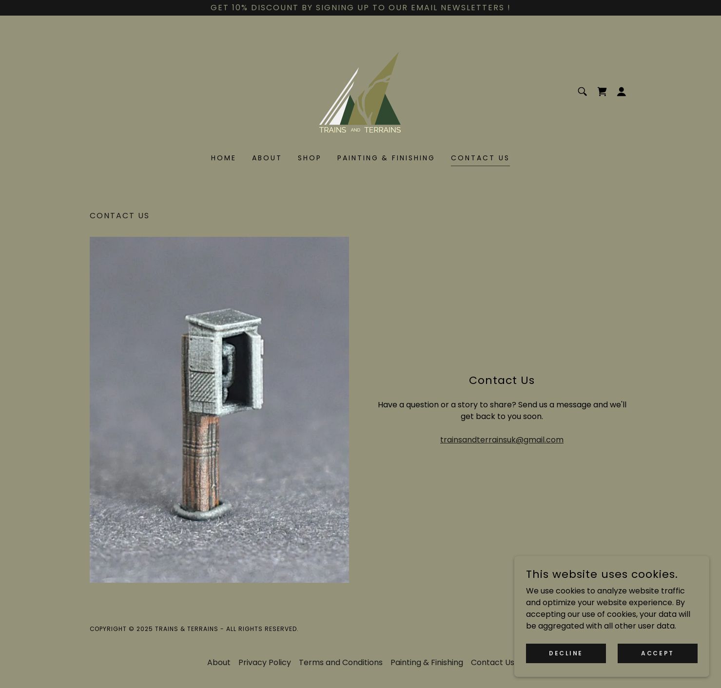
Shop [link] (310, 158)
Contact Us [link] (480, 158)
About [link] (267, 158)
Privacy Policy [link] (264, 662)
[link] (360, 90)
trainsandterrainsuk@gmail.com (502, 439)
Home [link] (223, 158)
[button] (621, 91)
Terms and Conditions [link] (341, 662)
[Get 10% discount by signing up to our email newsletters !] (360, 8)
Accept (657, 653)
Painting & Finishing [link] (386, 158)
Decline (566, 653)
